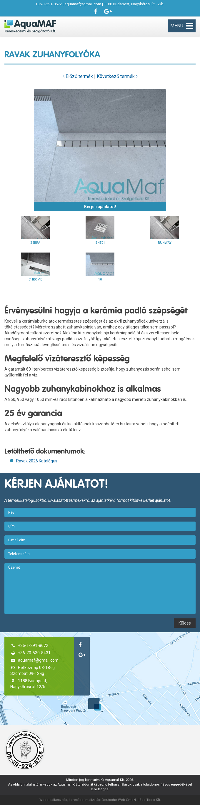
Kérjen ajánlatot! (100, 206)
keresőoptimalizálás (84, 800)
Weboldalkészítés (53, 800)
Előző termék (78, 76)
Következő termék (117, 76)
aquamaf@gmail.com (82, 4)
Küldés (185, 623)
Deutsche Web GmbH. (119, 800)
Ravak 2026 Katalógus (36, 461)
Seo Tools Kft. (150, 800)
